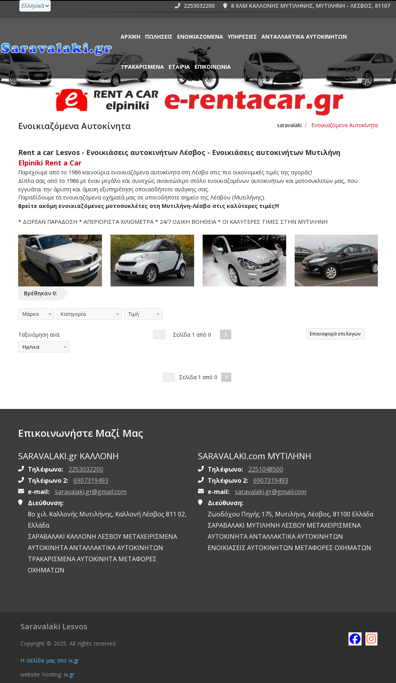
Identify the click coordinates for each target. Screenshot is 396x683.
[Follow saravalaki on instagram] (371, 638)
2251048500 (265, 469)
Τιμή (133, 313)
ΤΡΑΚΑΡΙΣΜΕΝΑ (142, 66)
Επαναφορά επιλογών (335, 333)
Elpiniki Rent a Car (50, 162)
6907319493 (90, 480)
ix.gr (69, 674)
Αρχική (130, 36)
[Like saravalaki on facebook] (354, 638)
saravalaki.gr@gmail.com (90, 491)
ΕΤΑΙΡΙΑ (179, 66)
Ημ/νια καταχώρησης (36, 348)
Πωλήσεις (158, 36)
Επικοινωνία (213, 66)
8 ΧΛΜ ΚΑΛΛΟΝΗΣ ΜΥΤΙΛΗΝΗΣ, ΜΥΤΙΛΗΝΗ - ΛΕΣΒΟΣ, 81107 (306, 5)
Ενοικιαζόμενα (200, 36)
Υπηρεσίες (242, 36)
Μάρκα (30, 313)
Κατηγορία (73, 313)
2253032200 (195, 5)
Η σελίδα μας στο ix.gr (49, 660)
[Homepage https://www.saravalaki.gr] (56, 48)
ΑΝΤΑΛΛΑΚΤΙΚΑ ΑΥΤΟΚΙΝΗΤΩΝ (304, 36)
